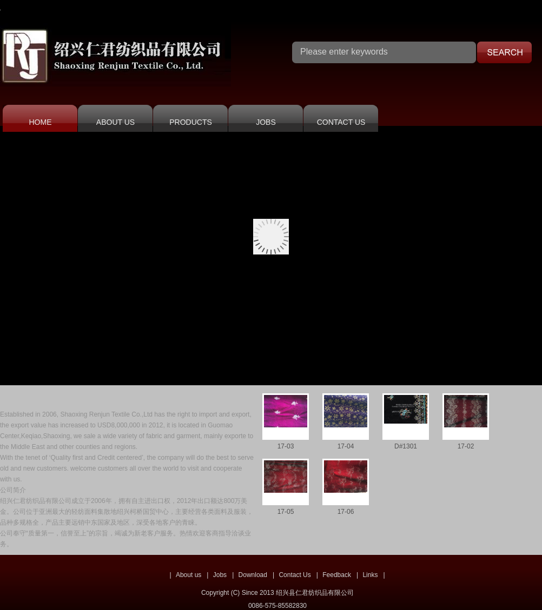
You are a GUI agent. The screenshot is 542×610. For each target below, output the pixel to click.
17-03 (285, 446)
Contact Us (294, 575)
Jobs (220, 575)
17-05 (285, 511)
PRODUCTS (190, 122)
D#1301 (405, 446)
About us (188, 575)
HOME (40, 122)
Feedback (336, 575)
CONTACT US (341, 122)
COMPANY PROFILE (62, 394)
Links (370, 575)
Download (253, 575)
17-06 (346, 511)
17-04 (346, 446)
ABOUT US (115, 122)
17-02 (466, 446)
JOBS (266, 122)
